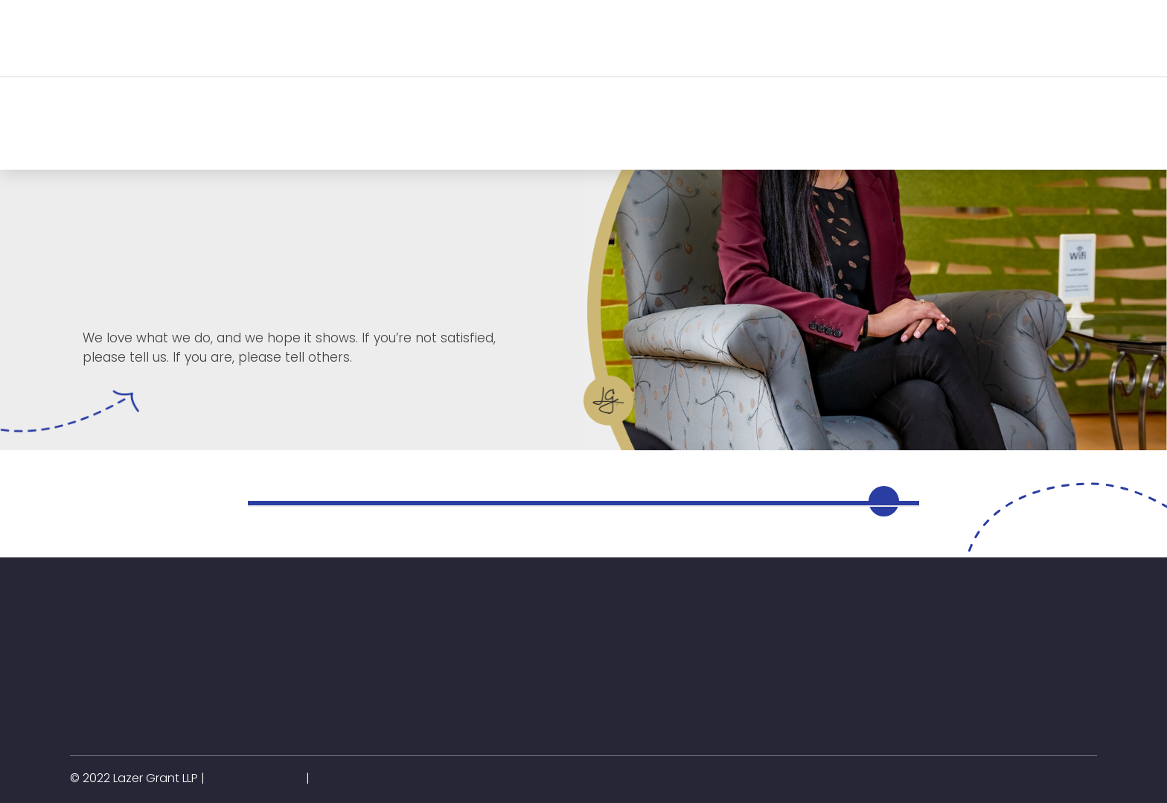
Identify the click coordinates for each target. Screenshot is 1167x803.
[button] (240, 37)
